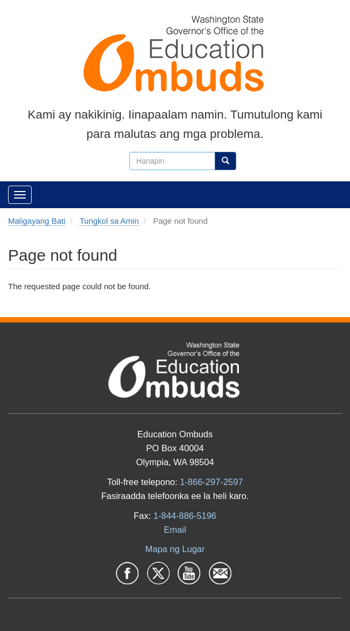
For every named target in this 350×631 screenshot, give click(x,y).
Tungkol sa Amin (108, 220)
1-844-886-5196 (185, 515)
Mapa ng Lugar (175, 549)
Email (175, 529)
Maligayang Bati (36, 220)
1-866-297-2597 (211, 482)
